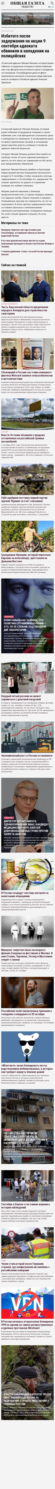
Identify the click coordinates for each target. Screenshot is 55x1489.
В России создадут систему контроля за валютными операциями (24, 894)
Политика (9, 617)
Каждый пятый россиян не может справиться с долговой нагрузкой (21, 698)
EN (53, 7)
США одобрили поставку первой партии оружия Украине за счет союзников (24, 499)
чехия (3, 1261)
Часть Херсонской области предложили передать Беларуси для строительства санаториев (24, 310)
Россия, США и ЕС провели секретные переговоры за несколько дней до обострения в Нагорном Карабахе (25, 1138)
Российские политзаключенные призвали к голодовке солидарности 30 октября (26, 1012)
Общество (27, 6)
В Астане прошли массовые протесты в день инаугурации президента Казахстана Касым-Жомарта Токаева (27, 243)
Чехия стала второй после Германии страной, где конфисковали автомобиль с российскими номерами (25, 1267)
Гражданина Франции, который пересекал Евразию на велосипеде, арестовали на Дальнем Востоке (26, 558)
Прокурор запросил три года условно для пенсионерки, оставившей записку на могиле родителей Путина (23, 232)
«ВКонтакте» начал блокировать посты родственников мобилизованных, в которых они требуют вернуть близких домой (27, 1069)
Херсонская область (9, 304)
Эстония (4, 432)
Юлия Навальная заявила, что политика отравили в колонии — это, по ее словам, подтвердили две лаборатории (25, 625)
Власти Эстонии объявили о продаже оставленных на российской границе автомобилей (23, 438)
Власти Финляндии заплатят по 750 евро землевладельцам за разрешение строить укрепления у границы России (27, 1399)
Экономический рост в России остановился (26, 755)
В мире (7, 1130)
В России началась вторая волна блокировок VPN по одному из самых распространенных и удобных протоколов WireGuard (27, 1325)
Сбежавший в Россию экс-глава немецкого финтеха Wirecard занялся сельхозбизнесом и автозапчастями (26, 375)
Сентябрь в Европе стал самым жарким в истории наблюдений (25, 1206)
